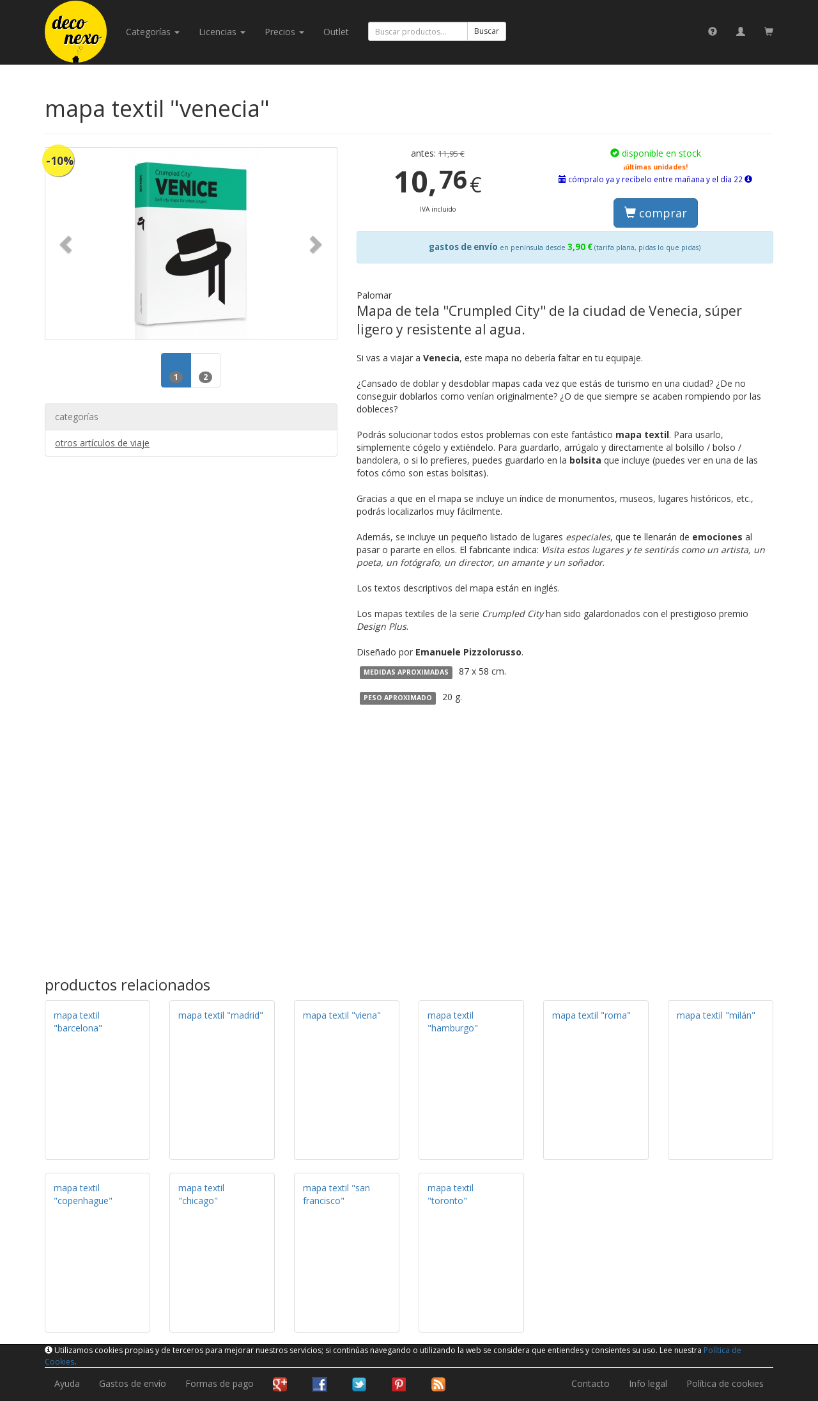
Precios (284, 32)
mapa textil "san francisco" (336, 1194)
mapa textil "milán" (716, 1015)
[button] (67, 244)
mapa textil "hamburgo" (453, 1021)
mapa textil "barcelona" (78, 1021)
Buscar (486, 31)
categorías (153, 32)
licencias (222, 32)
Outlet (336, 32)
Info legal (648, 1383)
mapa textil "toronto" (451, 1194)
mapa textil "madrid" (220, 1015)
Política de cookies (725, 1383)
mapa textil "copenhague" (83, 1194)
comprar (655, 213)
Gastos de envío (132, 1383)
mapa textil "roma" (591, 1015)
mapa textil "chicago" (201, 1194)
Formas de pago (219, 1383)
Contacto (590, 1383)
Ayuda (67, 1383)
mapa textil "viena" (342, 1015)
